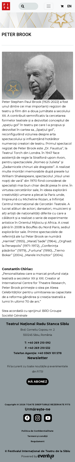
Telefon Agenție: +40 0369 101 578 (37, 353)
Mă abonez (37, 381)
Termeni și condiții (37, 436)
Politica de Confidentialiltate (37, 431)
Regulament (37, 441)
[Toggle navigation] (48, 6)
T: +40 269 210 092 (37, 342)
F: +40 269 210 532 (37, 348)
